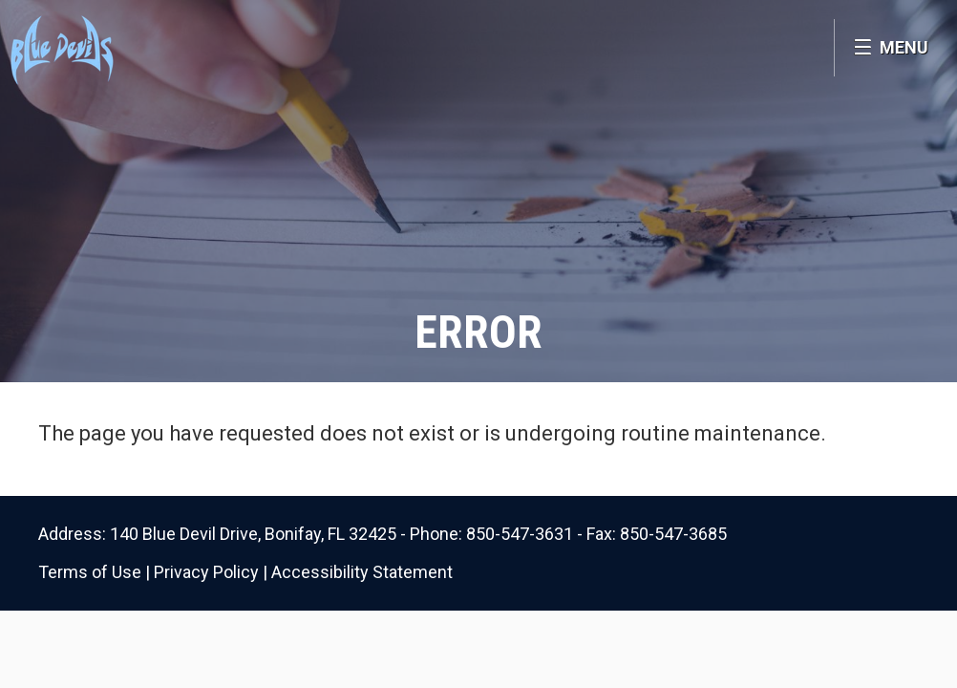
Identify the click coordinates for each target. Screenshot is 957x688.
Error (478, 332)
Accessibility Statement (362, 572)
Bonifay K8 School (141, 48)
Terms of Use (89, 572)
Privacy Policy (206, 572)
